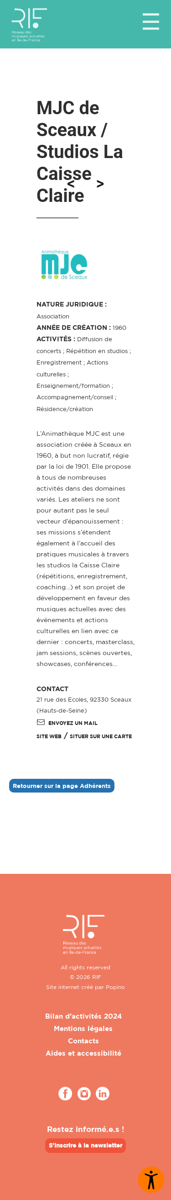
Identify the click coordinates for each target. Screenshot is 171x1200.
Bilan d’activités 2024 (83, 1016)
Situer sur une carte (101, 736)
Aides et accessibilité (83, 1053)
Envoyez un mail (67, 723)
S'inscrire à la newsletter (85, 1145)
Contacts (83, 1041)
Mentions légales (83, 1028)
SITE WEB (49, 736)
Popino (115, 987)
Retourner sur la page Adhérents (62, 785)
